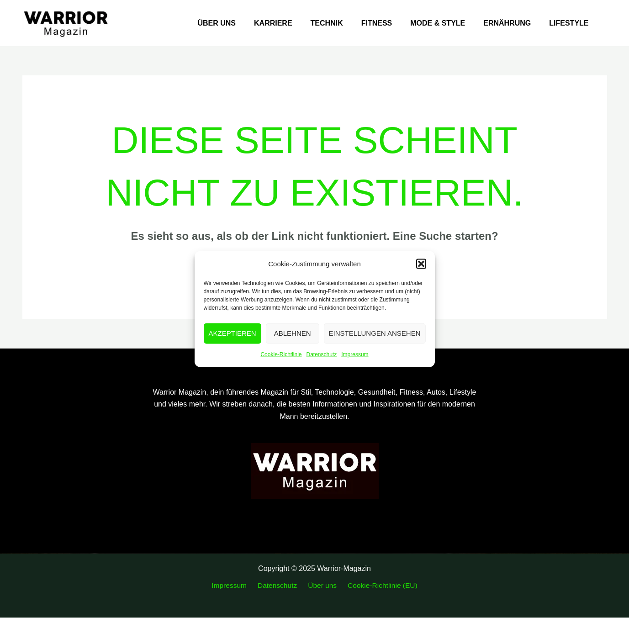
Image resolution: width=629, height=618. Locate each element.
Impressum (354, 354)
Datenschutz (322, 354)
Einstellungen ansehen (375, 333)
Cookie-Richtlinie (280, 354)
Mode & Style (446, 23)
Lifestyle (570, 23)
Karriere (293, 23)
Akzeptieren (232, 333)
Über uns (240, 23)
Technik (343, 23)
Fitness (389, 23)
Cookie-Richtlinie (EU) (378, 585)
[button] (421, 263)
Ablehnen (292, 333)
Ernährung (512, 23)
